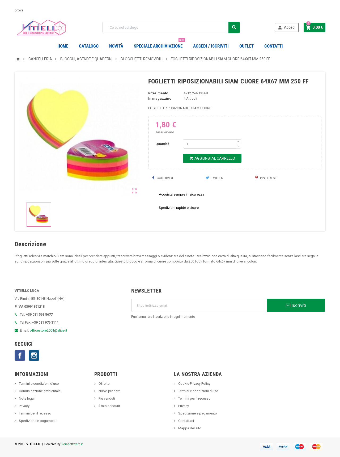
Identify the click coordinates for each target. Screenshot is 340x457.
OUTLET (246, 46)
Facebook (20, 355)
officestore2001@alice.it (48, 330)
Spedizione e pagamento (38, 421)
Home (62, 46)
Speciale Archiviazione (159, 44)
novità (116, 46)
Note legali (26, 398)
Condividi (162, 178)
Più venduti (106, 398)
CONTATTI (273, 46)
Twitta (214, 178)
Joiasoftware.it (72, 444)
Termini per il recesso (34, 413)
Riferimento (158, 93)
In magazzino (159, 98)
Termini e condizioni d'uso (38, 384)
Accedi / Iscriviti (211, 46)
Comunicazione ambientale (39, 391)
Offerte (103, 384)
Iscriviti (296, 305)
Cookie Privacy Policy (193, 384)
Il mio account (109, 406)
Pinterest (266, 178)
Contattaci (185, 421)
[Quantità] (209, 144)
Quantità (162, 144)
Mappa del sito (189, 428)
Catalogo (89, 46)
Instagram (34, 355)
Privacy (23, 406)
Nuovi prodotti (109, 391)
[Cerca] (171, 27)
